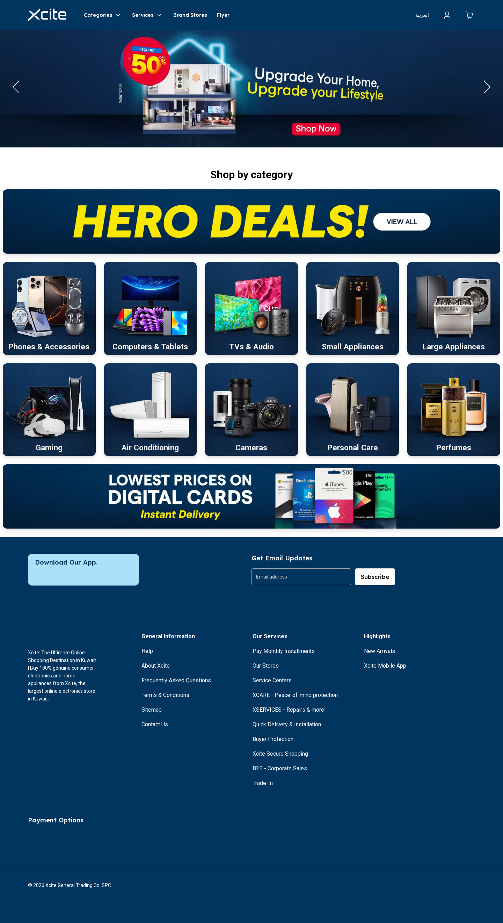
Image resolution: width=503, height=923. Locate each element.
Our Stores (266, 665)
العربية (422, 15)
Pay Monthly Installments (284, 651)
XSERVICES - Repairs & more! (289, 709)
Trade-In (263, 783)
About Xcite (155, 665)
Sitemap (151, 709)
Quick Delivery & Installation (287, 724)
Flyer (223, 15)
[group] (301, 576)
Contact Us (154, 724)
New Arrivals (379, 651)
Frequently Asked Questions (176, 680)
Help (147, 651)
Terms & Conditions (165, 695)
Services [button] (147, 15)
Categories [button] (103, 15)
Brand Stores (190, 15)
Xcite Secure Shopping (280, 753)
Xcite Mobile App (385, 665)
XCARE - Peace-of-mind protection (295, 695)
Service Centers (272, 680)
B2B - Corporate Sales (280, 768)
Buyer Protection (273, 739)
